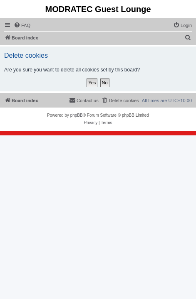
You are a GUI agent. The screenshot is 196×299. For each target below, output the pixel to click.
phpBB (76, 115)
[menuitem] (22, 25)
